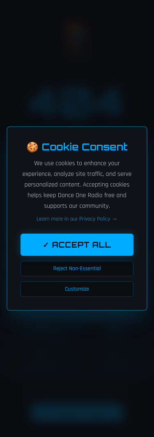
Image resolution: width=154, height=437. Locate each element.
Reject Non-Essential (77, 268)
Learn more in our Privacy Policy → (77, 219)
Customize (77, 289)
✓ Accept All (77, 244)
